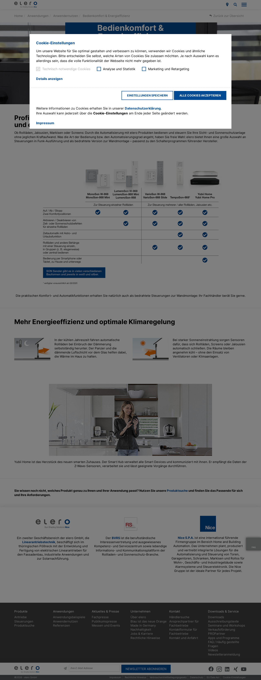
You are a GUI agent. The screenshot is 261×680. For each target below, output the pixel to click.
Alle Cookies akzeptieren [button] (200, 95)
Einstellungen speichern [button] (147, 95)
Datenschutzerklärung (143, 108)
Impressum (45, 123)
